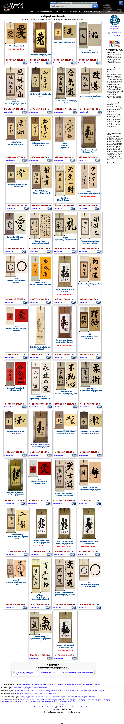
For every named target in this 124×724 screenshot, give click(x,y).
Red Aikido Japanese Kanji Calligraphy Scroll (15, 389)
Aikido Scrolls (51, 684)
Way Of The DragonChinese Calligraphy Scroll (41, 192)
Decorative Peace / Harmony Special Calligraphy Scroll (40, 446)
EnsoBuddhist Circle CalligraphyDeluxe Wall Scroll (90, 585)
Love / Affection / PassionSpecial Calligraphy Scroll (64, 543)
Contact (107, 11)
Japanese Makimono (43, 700)
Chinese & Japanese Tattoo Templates (93, 691)
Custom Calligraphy (47, 11)
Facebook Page (114, 33)
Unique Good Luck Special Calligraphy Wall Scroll (65, 646)
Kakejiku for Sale (40, 684)
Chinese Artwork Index (21, 701)
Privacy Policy (51, 707)
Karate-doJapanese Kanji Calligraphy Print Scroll (16, 582)
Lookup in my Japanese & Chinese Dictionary (26, 673)
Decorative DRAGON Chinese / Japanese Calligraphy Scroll (65, 432)
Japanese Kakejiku (29, 700)
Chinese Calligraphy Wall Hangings (74, 700)
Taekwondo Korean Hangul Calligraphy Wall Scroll (90, 242)
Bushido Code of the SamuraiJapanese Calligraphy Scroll (64, 494)
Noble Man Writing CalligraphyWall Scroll (40, 348)
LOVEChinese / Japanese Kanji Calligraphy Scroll (39, 481)
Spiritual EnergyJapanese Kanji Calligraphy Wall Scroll (40, 639)
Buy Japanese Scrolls (26, 684)
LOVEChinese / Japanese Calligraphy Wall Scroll (16, 328)
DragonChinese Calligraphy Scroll (89, 51)
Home (31, 11)
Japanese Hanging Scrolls (49, 701)
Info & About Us (92, 11)
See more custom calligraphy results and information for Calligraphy (67, 672)
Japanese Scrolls (6, 701)
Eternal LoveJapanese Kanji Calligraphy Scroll (40, 398)
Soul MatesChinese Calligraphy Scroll (64, 199)
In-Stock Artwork (70, 11)
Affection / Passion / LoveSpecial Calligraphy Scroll (41, 542)
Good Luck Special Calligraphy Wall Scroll (64, 290)
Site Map (62, 704)
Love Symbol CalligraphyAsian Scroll (15, 238)
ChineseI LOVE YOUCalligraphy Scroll (64, 146)
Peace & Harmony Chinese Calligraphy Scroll (15, 432)
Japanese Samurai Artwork (91, 684)
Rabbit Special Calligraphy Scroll (40, 55)
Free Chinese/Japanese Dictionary (63, 697)
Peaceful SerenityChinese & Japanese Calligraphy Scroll (17, 537)
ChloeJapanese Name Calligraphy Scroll (89, 192)
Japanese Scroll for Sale (67, 701)
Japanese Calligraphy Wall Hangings (98, 700)
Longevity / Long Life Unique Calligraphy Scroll (89, 543)
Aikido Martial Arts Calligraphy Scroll (40, 95)
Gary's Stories (38, 694)
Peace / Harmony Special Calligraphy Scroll (89, 151)
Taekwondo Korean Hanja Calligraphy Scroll (40, 144)
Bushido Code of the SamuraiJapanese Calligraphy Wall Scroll (64, 594)
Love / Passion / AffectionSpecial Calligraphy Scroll (15, 494)
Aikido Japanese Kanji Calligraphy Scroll (66, 102)
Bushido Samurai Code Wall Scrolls (69, 684)
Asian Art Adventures (50, 694)
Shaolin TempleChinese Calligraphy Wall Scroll (40, 284)
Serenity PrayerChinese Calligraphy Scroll (40, 242)
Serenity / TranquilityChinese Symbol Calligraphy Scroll (90, 489)
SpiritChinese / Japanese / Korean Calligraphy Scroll (89, 336)
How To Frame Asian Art (42, 697)
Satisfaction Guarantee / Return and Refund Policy (73, 707)
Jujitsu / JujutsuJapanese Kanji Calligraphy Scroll (91, 390)
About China (28, 694)
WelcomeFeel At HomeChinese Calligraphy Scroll (40, 597)
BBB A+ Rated (115, 35)
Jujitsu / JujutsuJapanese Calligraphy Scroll (16, 143)
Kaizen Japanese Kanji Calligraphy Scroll (91, 97)
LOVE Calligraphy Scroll (16, 46)
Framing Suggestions (27, 697)
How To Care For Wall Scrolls (69, 691)
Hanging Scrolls (56, 700)
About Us (20, 694)
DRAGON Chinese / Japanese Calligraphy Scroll (17, 185)
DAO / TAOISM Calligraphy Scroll (64, 42)
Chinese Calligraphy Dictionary (85, 697)
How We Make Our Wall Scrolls (24, 691)
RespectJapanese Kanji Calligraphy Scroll (65, 239)
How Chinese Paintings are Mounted (47, 691)
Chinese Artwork (34, 701)
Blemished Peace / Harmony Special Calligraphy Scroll (64, 341)
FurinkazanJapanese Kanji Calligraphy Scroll (15, 103)
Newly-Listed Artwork (40, 688)
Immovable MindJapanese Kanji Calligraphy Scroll (66, 393)
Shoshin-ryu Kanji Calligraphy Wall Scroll (89, 285)
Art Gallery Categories (25, 688)
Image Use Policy (40, 707)
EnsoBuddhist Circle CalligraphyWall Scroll (16, 281)
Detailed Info (10, 63)
